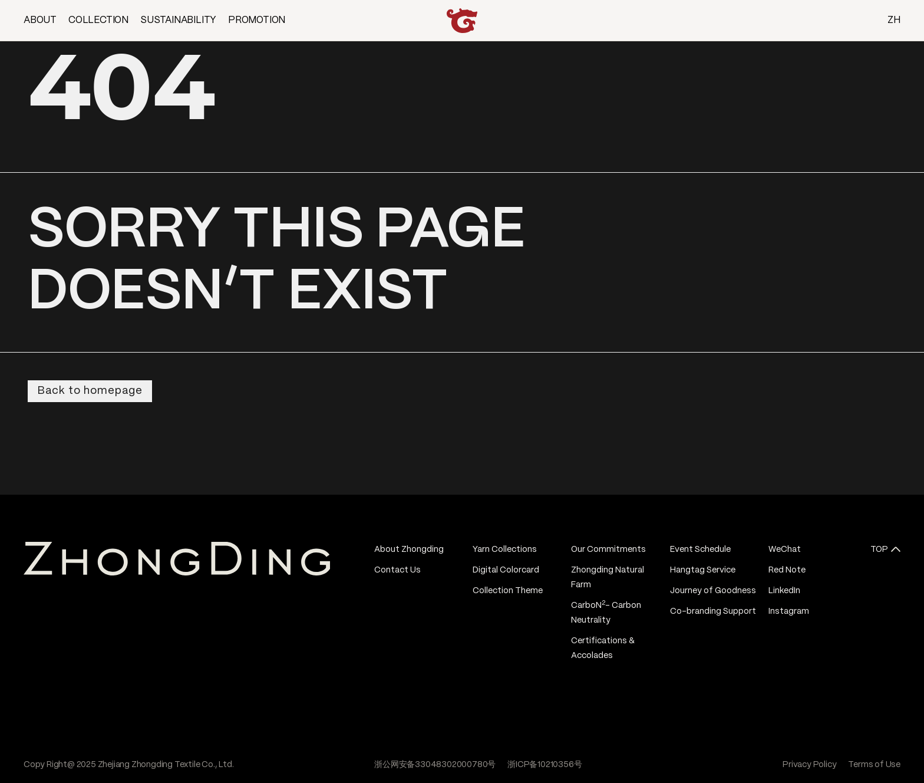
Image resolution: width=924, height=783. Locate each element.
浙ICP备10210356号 (544, 765)
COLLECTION (98, 20)
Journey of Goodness (713, 591)
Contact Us (397, 570)
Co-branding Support (713, 611)
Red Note (787, 570)
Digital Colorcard (506, 570)
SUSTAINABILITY (178, 20)
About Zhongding (409, 549)
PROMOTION (256, 20)
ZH (893, 20)
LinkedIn (784, 591)
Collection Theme (508, 591)
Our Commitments (608, 549)
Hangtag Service (702, 570)
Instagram (788, 611)
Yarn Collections (505, 549)
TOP (879, 549)
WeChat (784, 549)
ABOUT (40, 20)
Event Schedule (700, 549)
